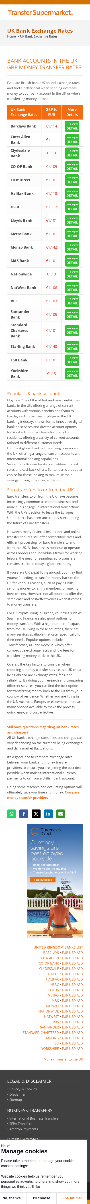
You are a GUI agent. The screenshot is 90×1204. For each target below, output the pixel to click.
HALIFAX (52, 979)
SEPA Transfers (20, 1123)
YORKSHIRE (50, 1048)
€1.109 (51, 166)
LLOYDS (53, 990)
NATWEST (51, 1016)
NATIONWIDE (48, 1011)
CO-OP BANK (49, 963)
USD (72, 952)
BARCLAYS (51, 952)
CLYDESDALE (49, 968)
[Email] (60, 813)
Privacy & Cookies (23, 1089)
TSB (56, 1043)
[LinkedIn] (48, 813)
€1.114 (51, 126)
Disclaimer (17, 1094)
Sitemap (15, 1099)
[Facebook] (23, 813)
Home (11, 36)
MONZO (52, 1006)
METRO (53, 995)
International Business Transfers (34, 1118)
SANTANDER (49, 1027)
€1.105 (51, 314)
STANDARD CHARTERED (41, 1032)
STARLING (51, 1038)
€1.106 (51, 287)
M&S (55, 1000)
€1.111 (51, 139)
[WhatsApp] (11, 813)
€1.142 (51, 247)
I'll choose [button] (41, 1198)
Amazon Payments (23, 1129)
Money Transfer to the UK (63, 1059)
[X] (36, 813)
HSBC (54, 984)
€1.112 (51, 207)
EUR (65, 952)
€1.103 (51, 301)
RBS (56, 1022)
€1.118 (51, 193)
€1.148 (51, 346)
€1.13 (51, 153)
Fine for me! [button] (71, 1198)
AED (80, 952)
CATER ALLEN (49, 958)
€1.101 (51, 179)
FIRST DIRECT (49, 974)
